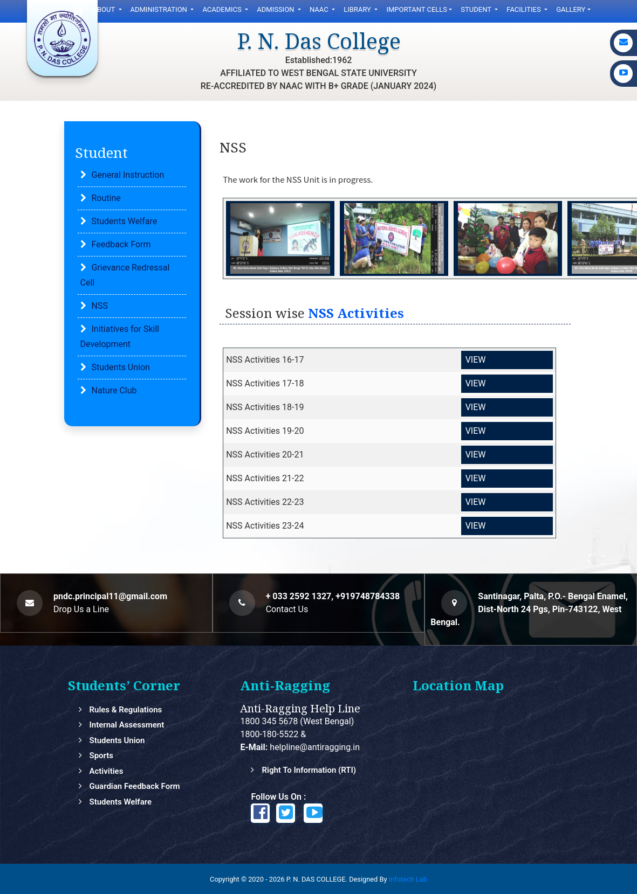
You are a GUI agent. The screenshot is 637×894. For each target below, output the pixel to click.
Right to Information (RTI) (309, 770)
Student (477, 9)
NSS (100, 306)
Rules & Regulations (125, 710)
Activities (106, 771)
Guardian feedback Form (134, 786)
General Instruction (128, 175)
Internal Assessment (126, 725)
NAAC (320, 9)
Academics (222, 9)
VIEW (475, 360)
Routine (106, 198)
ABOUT (105, 9)
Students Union (121, 367)
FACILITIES (524, 9)
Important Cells (416, 9)
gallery (570, 9)
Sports (101, 755)
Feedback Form (121, 244)
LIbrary (358, 9)
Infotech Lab (408, 879)
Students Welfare (124, 221)
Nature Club (114, 390)
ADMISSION (276, 9)
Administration (160, 9)
